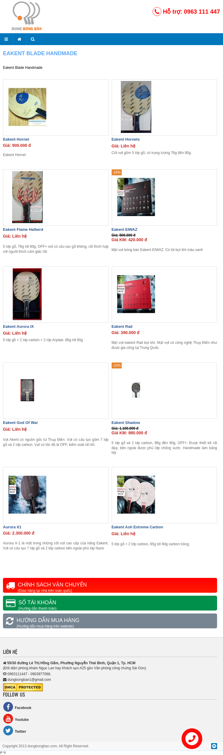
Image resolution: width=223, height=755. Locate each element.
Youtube (16, 718)
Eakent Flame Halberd (23, 229)
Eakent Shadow (126, 422)
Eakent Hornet (16, 139)
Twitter (14, 730)
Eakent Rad (122, 326)
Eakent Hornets (126, 139)
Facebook (17, 707)
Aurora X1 (12, 527)
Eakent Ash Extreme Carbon (137, 527)
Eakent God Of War (20, 422)
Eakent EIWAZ (124, 229)
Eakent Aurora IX (18, 326)
